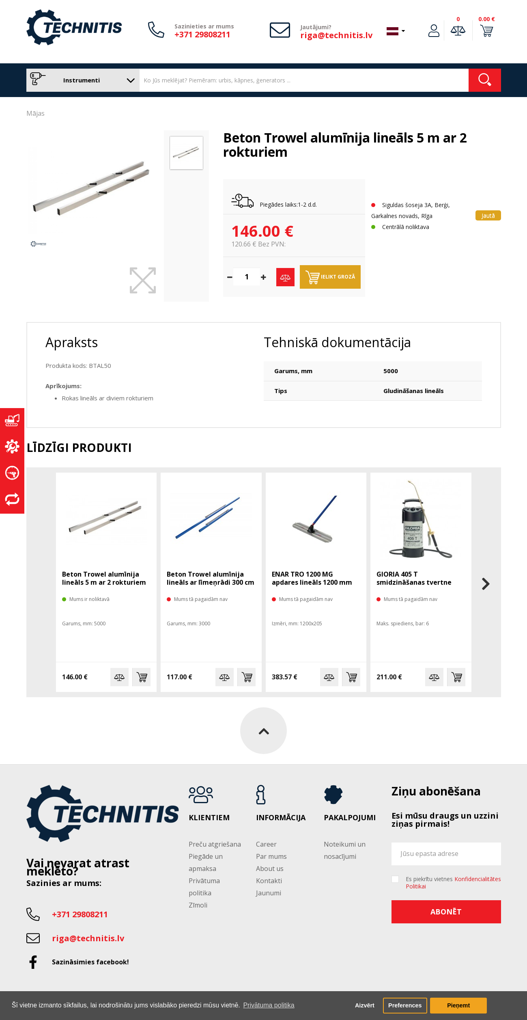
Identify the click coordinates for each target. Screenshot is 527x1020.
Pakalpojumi (350, 818)
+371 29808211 (202, 34)
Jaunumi (268, 892)
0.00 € (486, 19)
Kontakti (269, 880)
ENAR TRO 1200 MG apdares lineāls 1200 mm (312, 578)
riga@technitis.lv (336, 35)
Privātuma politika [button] (268, 1005)
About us (270, 868)
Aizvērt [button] (364, 1005)
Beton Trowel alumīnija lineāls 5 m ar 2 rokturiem (104, 578)
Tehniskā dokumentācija (337, 342)
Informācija (280, 818)
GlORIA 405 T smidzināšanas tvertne (414, 578)
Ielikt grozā (330, 277)
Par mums (271, 856)
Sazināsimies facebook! (90, 961)
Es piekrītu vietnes (453, 882)
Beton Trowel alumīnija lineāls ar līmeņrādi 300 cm (210, 578)
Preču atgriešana (215, 844)
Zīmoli (198, 905)
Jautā (488, 215)
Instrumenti (81, 80)
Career (266, 844)
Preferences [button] (405, 1005)
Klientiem (209, 818)
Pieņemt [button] (458, 1005)
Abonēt (446, 911)
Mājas (35, 113)
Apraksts (71, 342)
